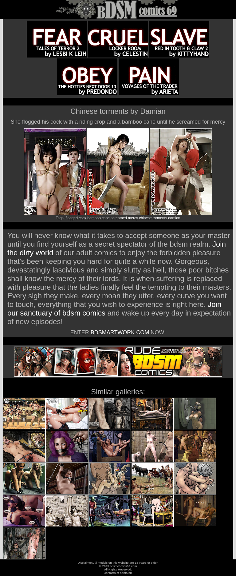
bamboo (93, 218)
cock (82, 218)
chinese (145, 218)
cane (106, 218)
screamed (119, 218)
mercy (133, 218)
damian (174, 218)
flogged (72, 218)
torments (160, 218)
